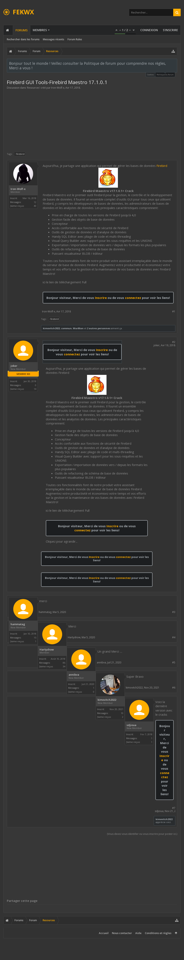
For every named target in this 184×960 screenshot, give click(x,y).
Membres (40, 30)
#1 (173, 311)
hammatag (18, 624)
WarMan (78, 328)
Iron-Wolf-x (57, 87)
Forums (22, 30)
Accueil (104, 933)
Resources (33, 87)
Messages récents (53, 39)
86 (64, 662)
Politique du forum (165, 74)
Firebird (161, 166)
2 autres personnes (98, 328)
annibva (74, 674)
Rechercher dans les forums (23, 39)
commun (66, 328)
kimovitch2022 (51, 328)
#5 (173, 662)
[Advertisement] (92, 121)
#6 (173, 687)
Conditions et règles (158, 933)
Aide (138, 933)
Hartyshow (47, 649)
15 (35, 637)
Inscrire (101, 298)
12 (35, 202)
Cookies (150, 74)
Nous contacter (122, 933)
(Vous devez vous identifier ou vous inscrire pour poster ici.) (142, 834)
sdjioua (131, 725)
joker (14, 366)
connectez (133, 298)
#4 (173, 637)
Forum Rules (75, 39)
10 (122, 713)
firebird (19, 154)
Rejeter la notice (174, 63)
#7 (173, 808)
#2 (173, 342)
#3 (173, 612)
